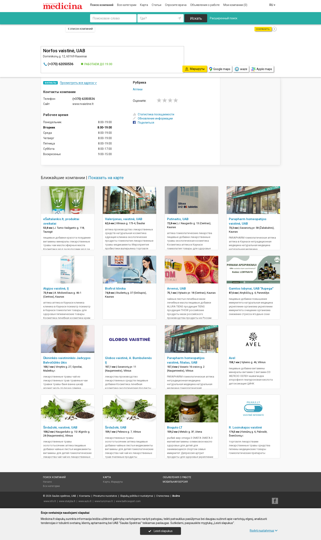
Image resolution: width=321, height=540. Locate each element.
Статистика (162, 496)
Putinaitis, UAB (178, 219)
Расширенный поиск (223, 18)
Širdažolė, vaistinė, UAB (60, 427)
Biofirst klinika (115, 288)
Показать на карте (106, 177)
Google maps (219, 69)
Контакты (84, 496)
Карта (144, 5)
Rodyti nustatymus (264, 530)
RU (272, 5)
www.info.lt (50, 501)
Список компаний (80, 29)
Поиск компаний (101, 5)
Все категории (126, 5)
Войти (176, 496)
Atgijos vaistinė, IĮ (56, 288)
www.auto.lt (85, 501)
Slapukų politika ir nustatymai (136, 496)
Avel (232, 358)
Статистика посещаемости (153, 114)
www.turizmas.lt (104, 501)
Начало (47, 481)
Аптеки (137, 89)
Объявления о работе (205, 5)
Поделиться (143, 122)
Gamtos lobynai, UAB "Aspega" (251, 288)
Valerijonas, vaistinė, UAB (123, 219)
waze (240, 69)
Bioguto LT (174, 427)
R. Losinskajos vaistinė (245, 427)
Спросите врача (175, 5)
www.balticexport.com (128, 501)
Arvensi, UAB (176, 288)
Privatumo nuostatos (105, 496)
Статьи (156, 5)
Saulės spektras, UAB (64, 496)
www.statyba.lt (67, 501)
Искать (196, 18)
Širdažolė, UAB (115, 427)
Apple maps (261, 69)
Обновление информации (153, 118)
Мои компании (235, 5)
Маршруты (117, 481)
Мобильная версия (175, 481)
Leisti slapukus (160, 531)
